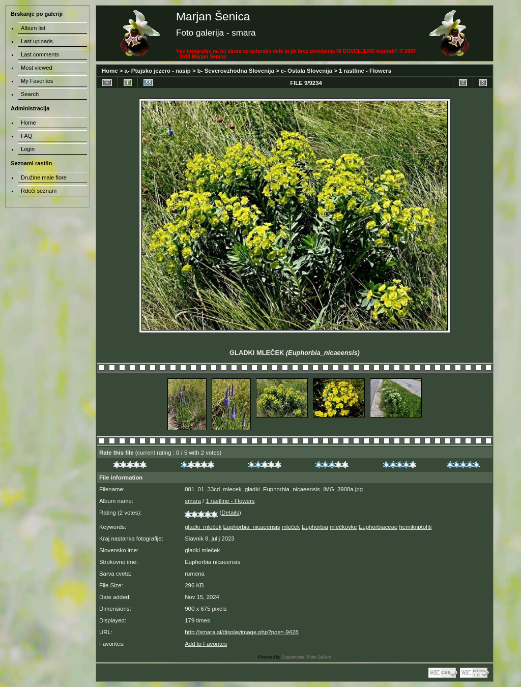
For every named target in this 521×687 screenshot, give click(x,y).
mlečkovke (343, 527)
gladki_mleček (203, 527)
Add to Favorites (206, 644)
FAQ (26, 136)
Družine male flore (44, 177)
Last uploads (37, 41)
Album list (33, 28)
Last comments (40, 54)
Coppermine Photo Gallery (306, 657)
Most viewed (36, 68)
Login (28, 149)
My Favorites (37, 81)
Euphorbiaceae (378, 527)
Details (230, 513)
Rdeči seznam (38, 191)
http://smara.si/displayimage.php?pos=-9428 (242, 632)
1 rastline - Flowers (365, 71)
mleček (291, 527)
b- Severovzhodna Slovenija (235, 71)
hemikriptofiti (415, 527)
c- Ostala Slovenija (306, 71)
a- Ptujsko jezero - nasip (158, 71)
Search (30, 94)
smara (193, 501)
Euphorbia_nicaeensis (251, 527)
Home (110, 71)
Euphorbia (315, 527)
